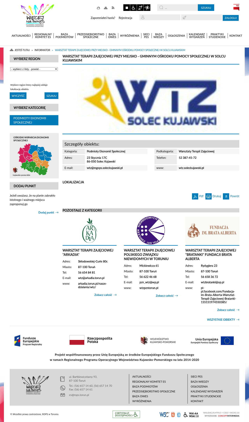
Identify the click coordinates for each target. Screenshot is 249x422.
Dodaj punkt (46, 212)
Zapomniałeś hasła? (103, 17)
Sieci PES (197, 376)
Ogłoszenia (199, 386)
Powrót (231, 195)
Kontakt (197, 401)
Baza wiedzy (200, 381)
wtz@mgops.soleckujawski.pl (105, 168)
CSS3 (179, 414)
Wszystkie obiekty (221, 319)
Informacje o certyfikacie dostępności (126, 414)
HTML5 (173, 414)
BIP (236, 7)
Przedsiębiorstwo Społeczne (153, 391)
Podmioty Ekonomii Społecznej (29, 120)
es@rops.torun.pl (79, 394)
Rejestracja (125, 17)
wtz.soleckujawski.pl (191, 168)
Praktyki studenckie (206, 396)
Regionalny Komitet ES (149, 381)
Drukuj (213, 195)
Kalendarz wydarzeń (207, 391)
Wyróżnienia (141, 401)
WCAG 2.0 (191, 414)
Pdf (197, 195)
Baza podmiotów (145, 386)
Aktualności (141, 376)
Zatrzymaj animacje (126, 7)
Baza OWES (140, 396)
